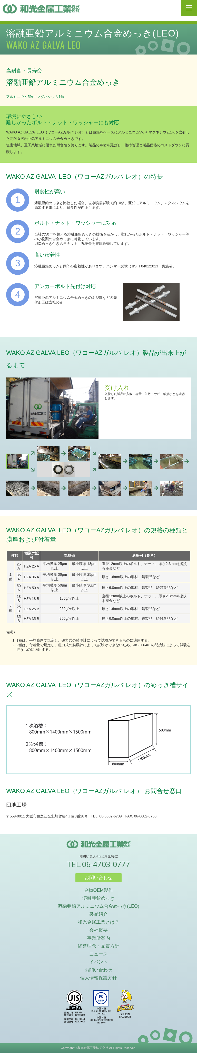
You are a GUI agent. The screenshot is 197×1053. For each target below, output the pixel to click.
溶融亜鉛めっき (98, 898)
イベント (98, 962)
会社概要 (98, 930)
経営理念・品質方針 (98, 946)
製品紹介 (98, 914)
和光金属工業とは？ (98, 922)
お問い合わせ (98, 877)
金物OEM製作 (98, 890)
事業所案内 (98, 938)
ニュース (98, 954)
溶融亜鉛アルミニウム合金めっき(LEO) (98, 906)
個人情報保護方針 (98, 977)
